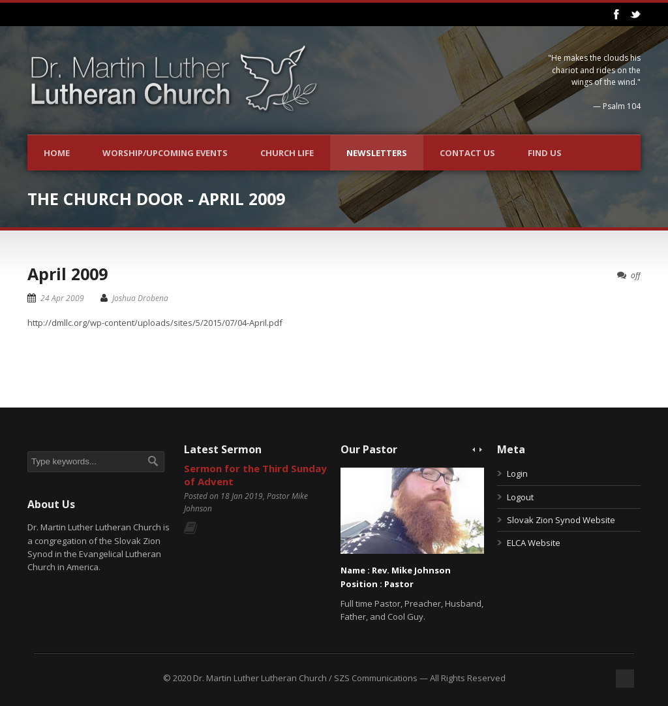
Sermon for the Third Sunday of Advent (255, 475)
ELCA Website (533, 543)
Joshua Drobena (140, 298)
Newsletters (376, 153)
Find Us (545, 153)
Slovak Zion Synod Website (561, 520)
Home (57, 153)
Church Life (287, 153)
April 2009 (67, 274)
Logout (520, 497)
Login (517, 473)
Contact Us (467, 153)
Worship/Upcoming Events (165, 153)
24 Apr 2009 (62, 298)
